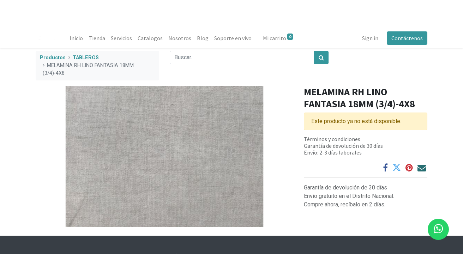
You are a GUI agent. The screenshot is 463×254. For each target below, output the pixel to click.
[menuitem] (76, 38)
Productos (53, 58)
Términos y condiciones (332, 139)
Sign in (370, 38)
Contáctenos (407, 38)
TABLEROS (86, 58)
